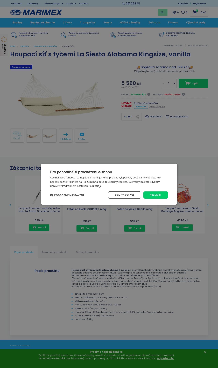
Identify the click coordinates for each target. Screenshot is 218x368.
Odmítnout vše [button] (122, 194)
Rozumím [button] (155, 194)
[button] (67, 195)
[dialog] (109, 184)
